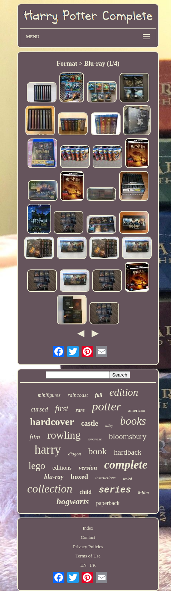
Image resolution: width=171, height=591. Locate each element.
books (133, 421)
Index (88, 528)
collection (49, 488)
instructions (105, 477)
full (98, 395)
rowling (63, 435)
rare (80, 410)
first (61, 408)
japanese (95, 439)
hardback (128, 452)
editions (62, 467)
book (97, 451)
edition (123, 392)
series (115, 490)
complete (125, 464)
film (34, 437)
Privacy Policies (88, 546)
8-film (143, 492)
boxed (79, 476)
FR (93, 565)
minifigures (49, 395)
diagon (74, 453)
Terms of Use (88, 556)
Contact (88, 537)
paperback (107, 503)
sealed (127, 479)
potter (106, 406)
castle (89, 423)
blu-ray (54, 476)
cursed (39, 409)
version (88, 467)
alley (109, 425)
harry (48, 449)
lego (37, 465)
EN (83, 565)
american (136, 410)
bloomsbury (127, 436)
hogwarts (73, 501)
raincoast (78, 395)
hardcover (52, 421)
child (85, 492)
